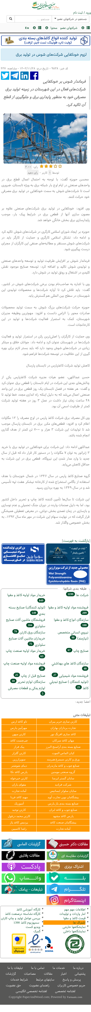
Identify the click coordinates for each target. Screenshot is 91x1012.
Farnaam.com (74, 997)
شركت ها (77, 594)
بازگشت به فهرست (76, 540)
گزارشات (11, 973)
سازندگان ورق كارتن (28, 632)
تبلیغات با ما (15, 967)
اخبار (63, 973)
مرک (36, 931)
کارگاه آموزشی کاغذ (28, 909)
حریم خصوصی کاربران (71, 985)
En (27, 27)
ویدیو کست (33, 926)
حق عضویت (13, 985)
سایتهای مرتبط (45, 979)
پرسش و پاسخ (72, 979)
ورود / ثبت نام (82, 12)
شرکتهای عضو (68, 27)
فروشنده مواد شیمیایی (70, 675)
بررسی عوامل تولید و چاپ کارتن (20, 918)
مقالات (48, 973)
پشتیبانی (80, 973)
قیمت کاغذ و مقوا (74, 918)
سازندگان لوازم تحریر (27, 681)
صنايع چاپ (77, 650)
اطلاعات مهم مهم (74, 909)
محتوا (53, 27)
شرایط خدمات (19, 979)
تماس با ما (37, 967)
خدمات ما (59, 967)
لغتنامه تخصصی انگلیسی (31, 991)
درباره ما (78, 967)
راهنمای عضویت (39, 985)
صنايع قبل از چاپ (29, 675)
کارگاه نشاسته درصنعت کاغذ (22, 913)
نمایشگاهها (74, 926)
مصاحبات (30, 973)
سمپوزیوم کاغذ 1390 (27, 922)
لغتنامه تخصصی (65, 991)
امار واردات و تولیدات (72, 913)
